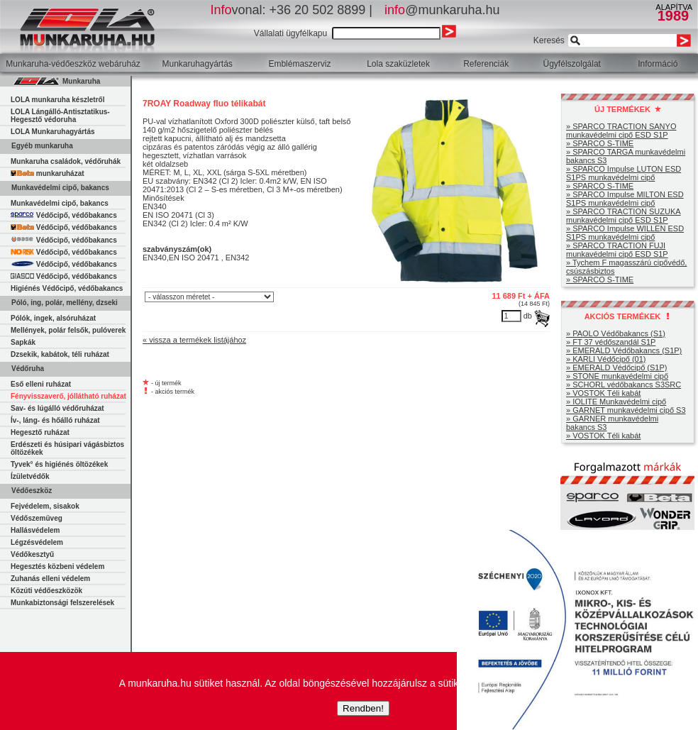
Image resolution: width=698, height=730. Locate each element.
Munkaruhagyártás (197, 64)
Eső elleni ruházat (41, 384)
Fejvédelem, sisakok (45, 506)
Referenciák (486, 64)
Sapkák (23, 342)
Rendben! (363, 708)
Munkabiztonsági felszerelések (62, 603)
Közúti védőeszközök (46, 590)
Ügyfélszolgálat (572, 64)
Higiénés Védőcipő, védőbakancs (67, 288)
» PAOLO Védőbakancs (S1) (615, 333)
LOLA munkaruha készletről (57, 100)
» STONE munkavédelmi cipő (617, 376)
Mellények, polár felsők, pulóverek (68, 330)
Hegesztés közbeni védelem (57, 566)
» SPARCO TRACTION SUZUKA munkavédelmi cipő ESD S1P (623, 215)
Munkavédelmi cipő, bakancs (60, 203)
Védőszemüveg (36, 518)
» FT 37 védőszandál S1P (610, 342)
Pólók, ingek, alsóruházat (53, 318)
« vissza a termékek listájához (194, 340)
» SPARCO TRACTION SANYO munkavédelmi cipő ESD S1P (621, 130)
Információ (657, 64)
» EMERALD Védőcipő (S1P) (616, 367)
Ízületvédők (30, 476)
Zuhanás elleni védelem (50, 578)
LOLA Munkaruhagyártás (53, 132)
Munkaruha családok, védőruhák (66, 161)
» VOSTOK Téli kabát (603, 393)
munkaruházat (47, 173)
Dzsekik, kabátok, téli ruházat (60, 354)
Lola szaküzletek (398, 64)
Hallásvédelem (35, 530)
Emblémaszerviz (299, 64)
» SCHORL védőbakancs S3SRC (623, 384)
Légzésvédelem (37, 542)
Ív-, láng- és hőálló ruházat (55, 420)
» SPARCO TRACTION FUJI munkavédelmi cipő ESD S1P (617, 249)
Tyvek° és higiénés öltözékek (59, 464)
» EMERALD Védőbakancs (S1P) (624, 350)
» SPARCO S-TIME (599, 143)
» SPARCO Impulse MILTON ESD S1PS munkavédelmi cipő (625, 198)
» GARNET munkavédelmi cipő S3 (626, 410)
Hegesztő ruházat (40, 432)
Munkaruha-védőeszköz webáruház (73, 64)
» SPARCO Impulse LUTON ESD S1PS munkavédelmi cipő (623, 173)
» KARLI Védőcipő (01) (606, 359)
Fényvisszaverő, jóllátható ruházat (68, 396)
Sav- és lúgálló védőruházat (57, 408)
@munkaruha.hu (441, 10)
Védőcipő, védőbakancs (64, 215)
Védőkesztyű (32, 554)
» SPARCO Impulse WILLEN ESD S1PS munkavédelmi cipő (625, 232)
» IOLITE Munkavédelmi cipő (616, 401)
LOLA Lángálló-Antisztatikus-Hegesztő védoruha (60, 115)
